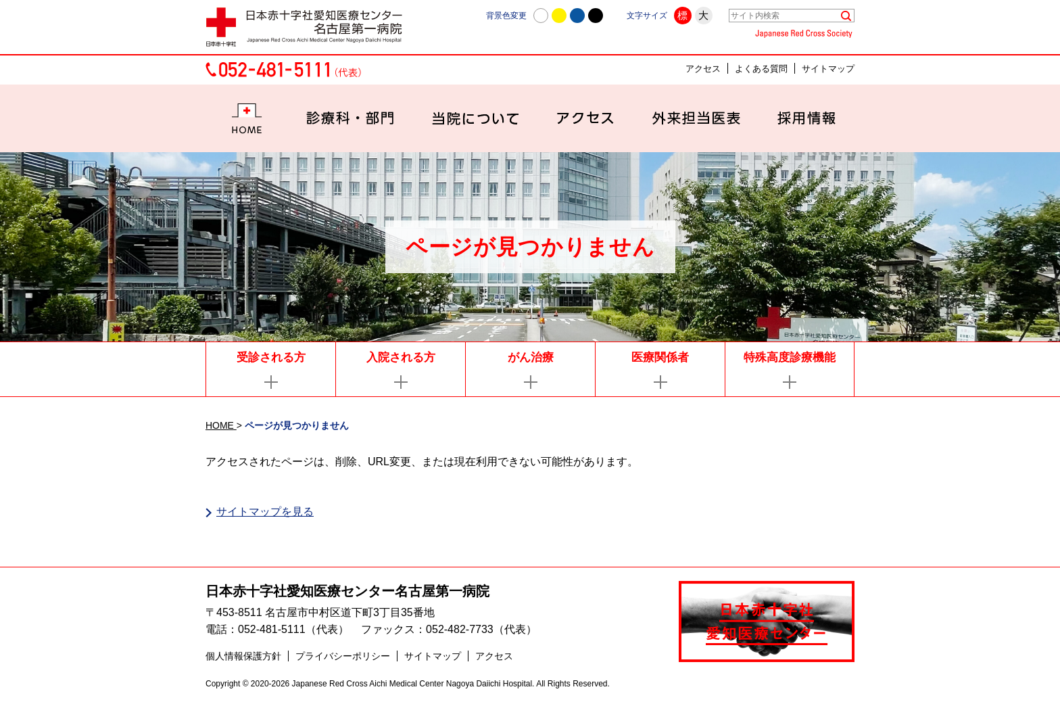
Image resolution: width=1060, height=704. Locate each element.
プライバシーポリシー (342, 657)
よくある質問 (761, 68)
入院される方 (400, 357)
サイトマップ (828, 68)
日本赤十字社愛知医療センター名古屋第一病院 (347, 591)
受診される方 (271, 357)
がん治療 (531, 357)
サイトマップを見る (265, 511)
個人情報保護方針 (243, 657)
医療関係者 (660, 357)
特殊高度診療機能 (790, 357)
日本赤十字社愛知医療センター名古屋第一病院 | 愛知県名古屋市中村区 (310, 27)
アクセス (703, 68)
